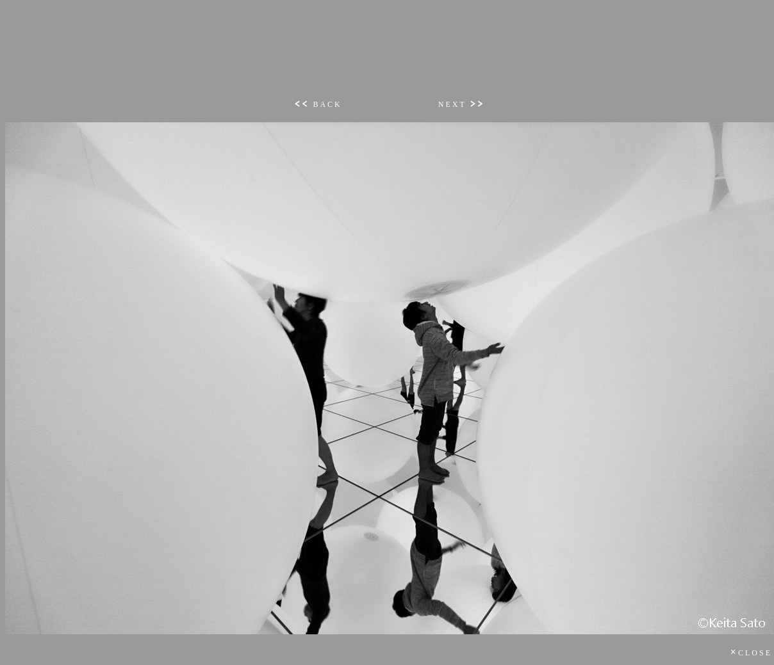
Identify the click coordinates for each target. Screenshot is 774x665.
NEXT (461, 104)
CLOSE (751, 652)
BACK (318, 104)
